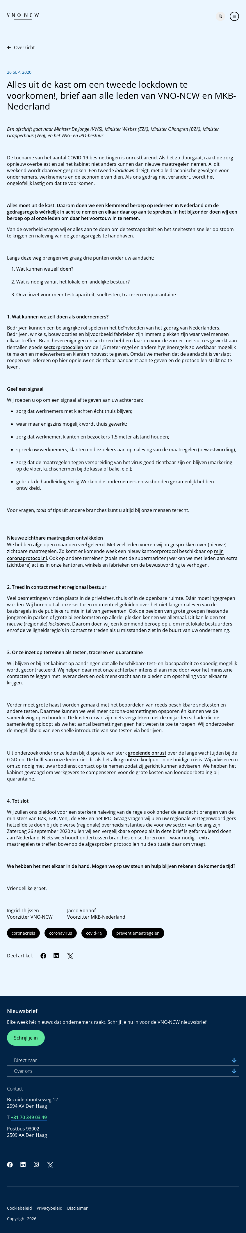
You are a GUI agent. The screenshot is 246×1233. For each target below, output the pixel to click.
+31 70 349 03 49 (29, 1117)
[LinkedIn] (56, 956)
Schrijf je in (26, 1038)
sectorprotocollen (63, 347)
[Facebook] (43, 956)
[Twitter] (70, 956)
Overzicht (21, 47)
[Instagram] (36, 1164)
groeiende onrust (147, 753)
